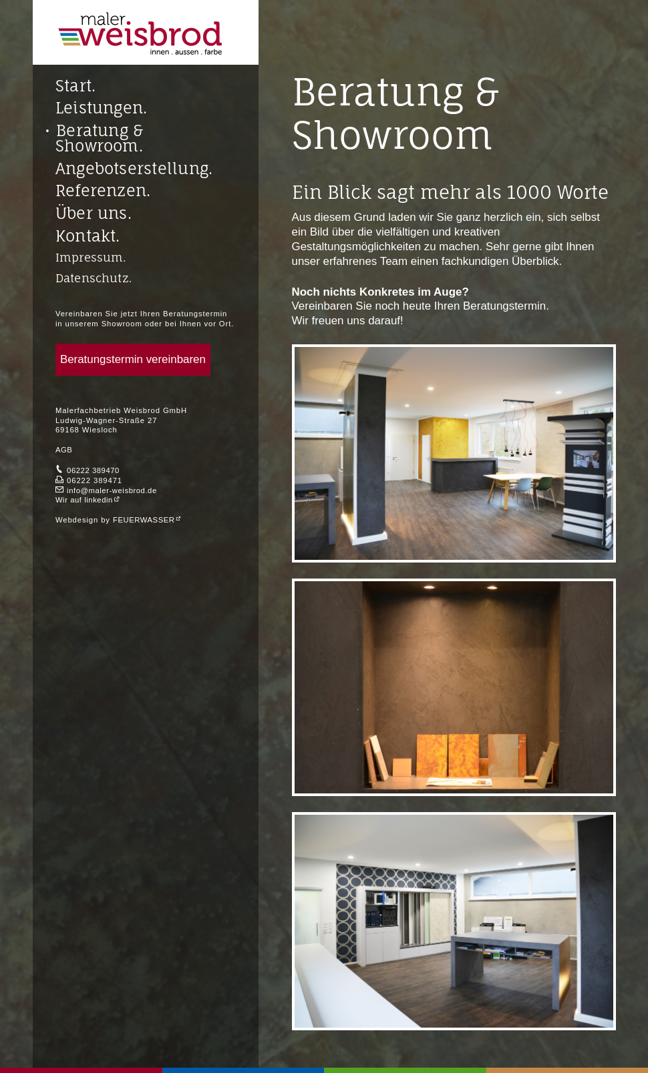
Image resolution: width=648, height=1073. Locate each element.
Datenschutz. (93, 278)
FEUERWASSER (144, 520)
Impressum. (90, 257)
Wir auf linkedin (84, 500)
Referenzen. (102, 191)
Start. (75, 86)
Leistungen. (101, 108)
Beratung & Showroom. (99, 138)
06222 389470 (93, 470)
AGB (63, 450)
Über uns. (93, 214)
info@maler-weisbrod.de (112, 490)
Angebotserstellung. (133, 169)
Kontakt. (87, 236)
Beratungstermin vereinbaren (133, 359)
